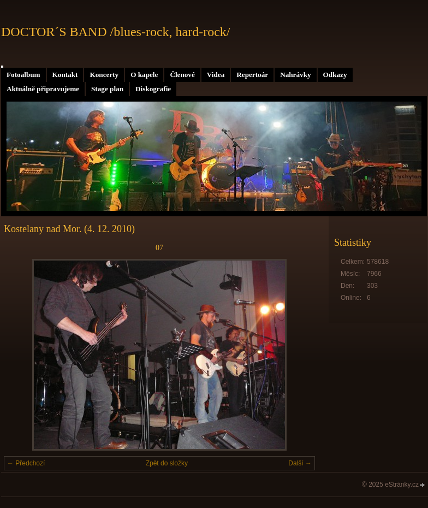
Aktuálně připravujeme (43, 89)
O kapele (144, 74)
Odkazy (335, 74)
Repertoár (252, 74)
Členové (182, 74)
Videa (215, 74)
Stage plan (107, 89)
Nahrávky (295, 74)
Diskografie (153, 89)
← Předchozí (26, 463)
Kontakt (65, 74)
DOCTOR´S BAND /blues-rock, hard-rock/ (115, 32)
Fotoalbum (23, 74)
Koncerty (104, 74)
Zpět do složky (167, 463)
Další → (300, 463)
